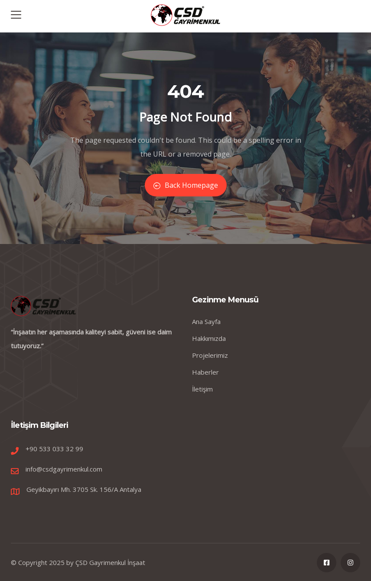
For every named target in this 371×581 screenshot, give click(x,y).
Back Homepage (185, 185)
